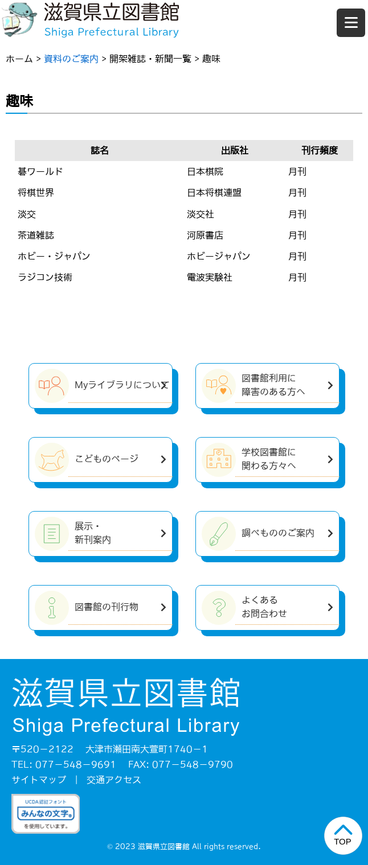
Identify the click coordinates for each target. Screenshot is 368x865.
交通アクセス (114, 779)
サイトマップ (38, 779)
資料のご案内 (71, 58)
